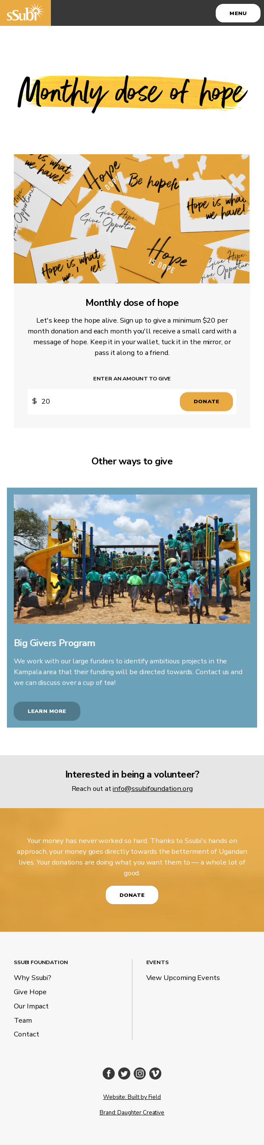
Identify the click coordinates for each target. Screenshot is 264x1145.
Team (23, 1020)
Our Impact (31, 1006)
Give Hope (30, 992)
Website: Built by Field (132, 1097)
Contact (26, 1034)
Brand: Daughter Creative (132, 1113)
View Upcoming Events (183, 978)
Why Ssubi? (32, 978)
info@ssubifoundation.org (152, 788)
